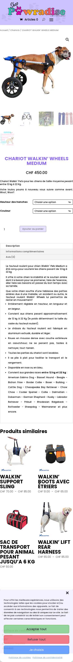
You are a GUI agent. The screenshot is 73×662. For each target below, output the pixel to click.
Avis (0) (10, 257)
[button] (67, 593)
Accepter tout (36, 629)
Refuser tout (37, 639)
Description (13, 245)
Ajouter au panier (33, 229)
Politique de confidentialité (47, 657)
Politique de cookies (20, 657)
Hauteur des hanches (14, 202)
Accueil (4, 30)
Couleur (5, 210)
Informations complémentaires (25, 251)
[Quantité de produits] (5, 229)
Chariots (15, 30)
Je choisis (36, 650)
